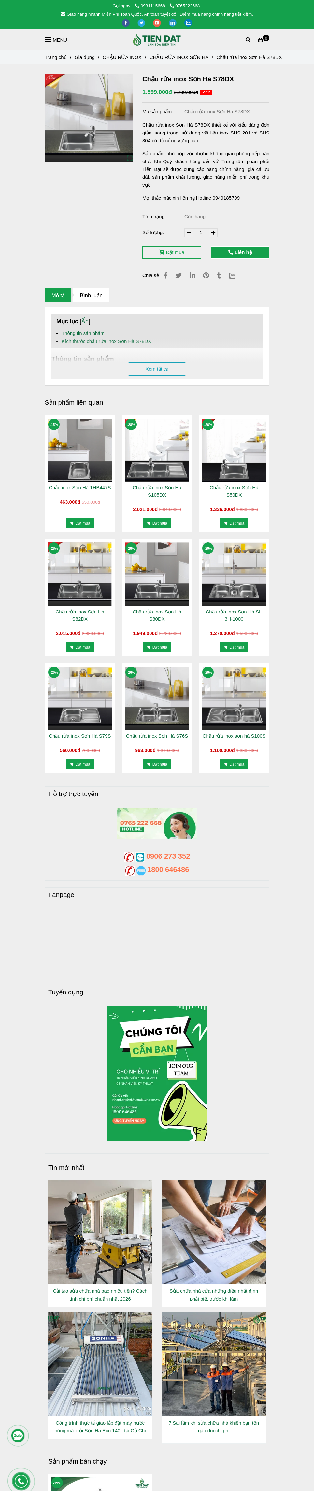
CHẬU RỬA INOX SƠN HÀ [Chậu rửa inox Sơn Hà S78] (179, 57)
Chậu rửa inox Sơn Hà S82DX (80, 615)
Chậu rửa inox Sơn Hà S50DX (234, 491)
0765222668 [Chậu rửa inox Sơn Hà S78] (185, 5)
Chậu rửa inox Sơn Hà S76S (157, 735)
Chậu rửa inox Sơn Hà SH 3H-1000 (234, 615)
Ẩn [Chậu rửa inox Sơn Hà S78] (85, 321)
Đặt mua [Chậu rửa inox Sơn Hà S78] (80, 523)
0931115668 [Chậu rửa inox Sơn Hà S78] (150, 5)
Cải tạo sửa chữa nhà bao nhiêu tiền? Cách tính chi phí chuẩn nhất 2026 (100, 1294)
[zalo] (188, 22)
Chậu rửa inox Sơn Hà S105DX (157, 491)
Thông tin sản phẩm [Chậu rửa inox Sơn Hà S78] (83, 333)
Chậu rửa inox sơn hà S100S (234, 735)
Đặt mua (171, 252)
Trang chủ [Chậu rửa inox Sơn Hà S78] (56, 57)
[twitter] (142, 22)
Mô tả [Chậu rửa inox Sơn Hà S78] (58, 295)
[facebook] (126, 22)
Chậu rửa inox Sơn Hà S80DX (157, 615)
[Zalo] (236, 275)
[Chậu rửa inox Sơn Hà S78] (263, 40)
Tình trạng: (154, 216)
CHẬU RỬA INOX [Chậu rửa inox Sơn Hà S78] (122, 57)
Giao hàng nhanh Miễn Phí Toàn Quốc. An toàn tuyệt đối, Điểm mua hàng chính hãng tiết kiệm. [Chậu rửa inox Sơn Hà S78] (157, 14)
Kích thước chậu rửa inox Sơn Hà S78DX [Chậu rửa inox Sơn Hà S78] (106, 341)
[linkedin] (173, 22)
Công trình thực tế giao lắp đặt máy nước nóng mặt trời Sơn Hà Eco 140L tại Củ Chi (100, 1426)
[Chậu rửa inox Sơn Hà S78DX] (157, 40)
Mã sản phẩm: (158, 111)
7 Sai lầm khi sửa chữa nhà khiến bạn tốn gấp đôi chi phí (214, 1426)
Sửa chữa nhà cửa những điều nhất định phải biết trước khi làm (214, 1294)
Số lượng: (153, 232)
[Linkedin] (192, 275)
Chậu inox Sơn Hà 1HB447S (80, 487)
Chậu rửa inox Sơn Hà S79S (80, 735)
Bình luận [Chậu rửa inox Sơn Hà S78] (91, 295)
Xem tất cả (156, 369)
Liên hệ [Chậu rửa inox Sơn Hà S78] (239, 252)
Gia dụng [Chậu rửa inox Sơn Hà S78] (85, 57)
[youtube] (157, 22)
